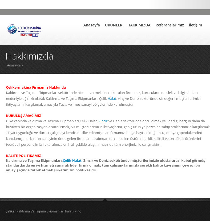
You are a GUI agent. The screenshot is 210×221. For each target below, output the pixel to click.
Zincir (103, 121)
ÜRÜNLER (113, 24)
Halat (112, 98)
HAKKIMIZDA (139, 24)
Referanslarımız (170, 24)
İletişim (195, 24)
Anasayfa (91, 24)
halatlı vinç (73, 211)
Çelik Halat (72, 160)
